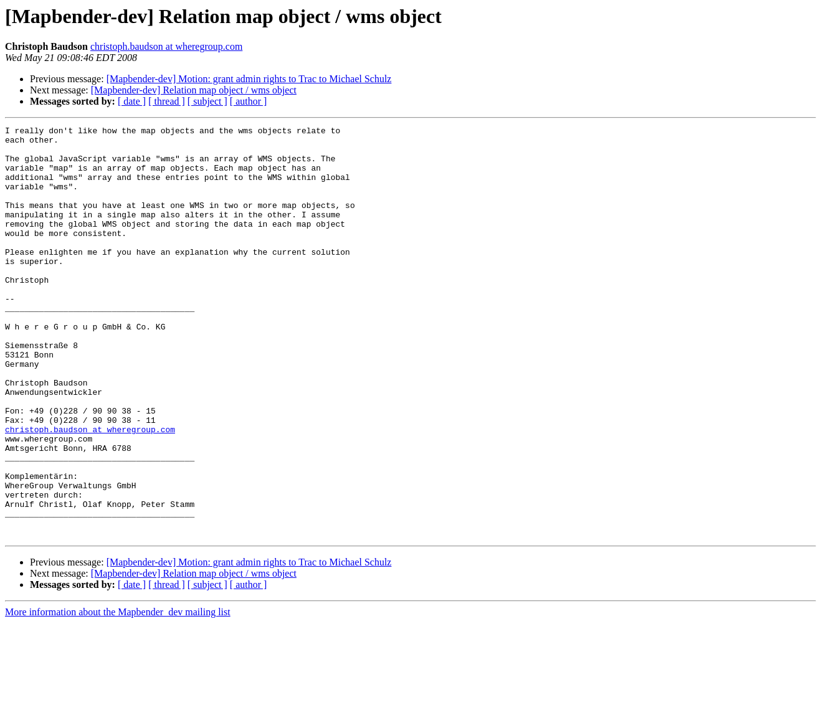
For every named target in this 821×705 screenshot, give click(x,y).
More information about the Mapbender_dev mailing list (117, 694)
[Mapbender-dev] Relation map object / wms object (194, 90)
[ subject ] (207, 101)
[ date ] (132, 101)
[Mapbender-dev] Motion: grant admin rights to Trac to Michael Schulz (249, 78)
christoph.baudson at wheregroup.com (166, 46)
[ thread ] (166, 101)
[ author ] (248, 101)
